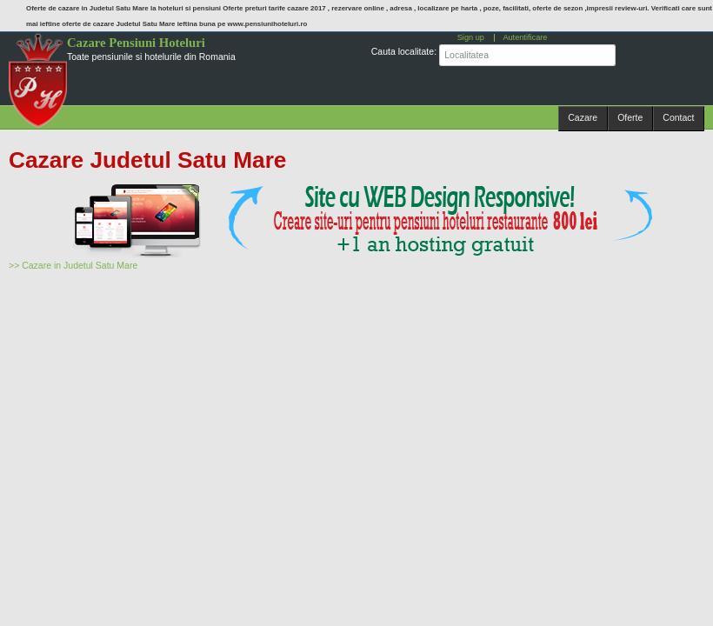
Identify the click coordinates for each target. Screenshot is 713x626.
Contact (678, 117)
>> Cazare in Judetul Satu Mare (73, 265)
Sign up (470, 37)
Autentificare (525, 37)
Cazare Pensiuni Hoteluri (136, 43)
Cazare (582, 117)
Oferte (630, 117)
